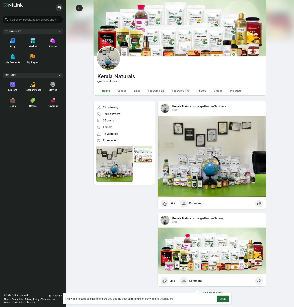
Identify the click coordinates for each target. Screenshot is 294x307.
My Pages (32, 59)
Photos (201, 90)
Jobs (13, 102)
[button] (33, 19)
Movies (53, 86)
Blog (13, 43)
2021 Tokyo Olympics (24, 302)
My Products (12, 59)
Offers (33, 102)
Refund (7, 302)
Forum (53, 43)
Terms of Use (48, 299)
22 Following (110, 107)
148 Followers (111, 114)
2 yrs (174, 110)
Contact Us (17, 299)
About (7, 299)
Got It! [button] (223, 298)
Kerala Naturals (183, 106)
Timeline (104, 90)
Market (33, 43)
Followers (181, 90)
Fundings (52, 102)
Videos (218, 90)
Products (236, 90)
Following (156, 90)
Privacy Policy (32, 299)
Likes (137, 90)
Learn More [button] (166, 298)
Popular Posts (33, 86)
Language (55, 295)
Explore (12, 86)
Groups (122, 90)
